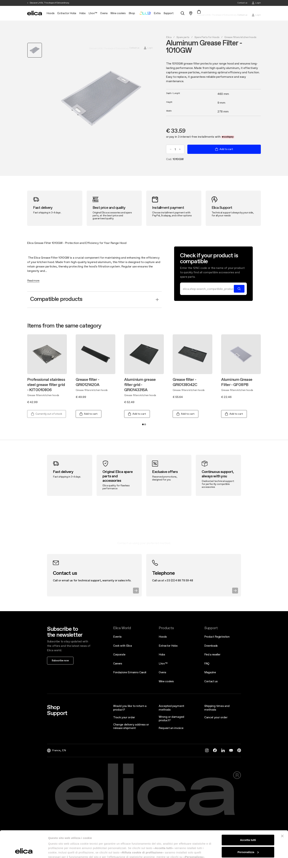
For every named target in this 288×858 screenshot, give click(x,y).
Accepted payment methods (171, 707)
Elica (168, 37)
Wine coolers (166, 681)
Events (117, 637)
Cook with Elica (122, 646)
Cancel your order (216, 717)
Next (264, 371)
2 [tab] (145, 424)
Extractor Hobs (168, 646)
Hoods (163, 637)
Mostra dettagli (58, 850)
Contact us (211, 681)
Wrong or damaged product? (171, 718)
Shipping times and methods (216, 707)
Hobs (162, 654)
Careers (117, 663)
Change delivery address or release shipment (131, 726)
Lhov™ (163, 663)
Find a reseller (212, 654)
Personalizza (248, 826)
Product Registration (217, 637)
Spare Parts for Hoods (206, 37)
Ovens (162, 672)
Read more (33, 280)
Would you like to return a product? (130, 707)
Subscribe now (60, 660)
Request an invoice (171, 728)
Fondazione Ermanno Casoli (129, 672)
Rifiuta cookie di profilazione (248, 839)
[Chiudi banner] (282, 811)
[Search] (208, 289)
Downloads (211, 646)
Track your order (124, 717)
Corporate (119, 654)
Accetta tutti (248, 814)
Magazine (210, 672)
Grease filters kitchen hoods (240, 37)
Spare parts (182, 37)
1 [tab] (143, 424)
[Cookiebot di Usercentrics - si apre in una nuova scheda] (24, 851)
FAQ (206, 663)
